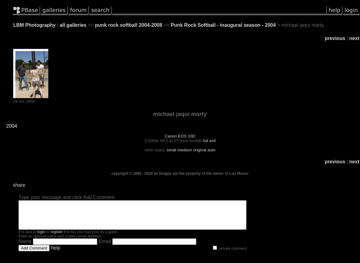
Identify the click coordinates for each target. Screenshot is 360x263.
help (55, 253)
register (56, 237)
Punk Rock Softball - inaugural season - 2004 (223, 25)
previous (335, 38)
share (19, 185)
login (41, 237)
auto (211, 150)
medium (184, 150)
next (354, 38)
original (199, 150)
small (171, 150)
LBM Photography (34, 25)
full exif (209, 140)
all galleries (73, 25)
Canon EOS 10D (180, 136)
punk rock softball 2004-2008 (128, 25)
